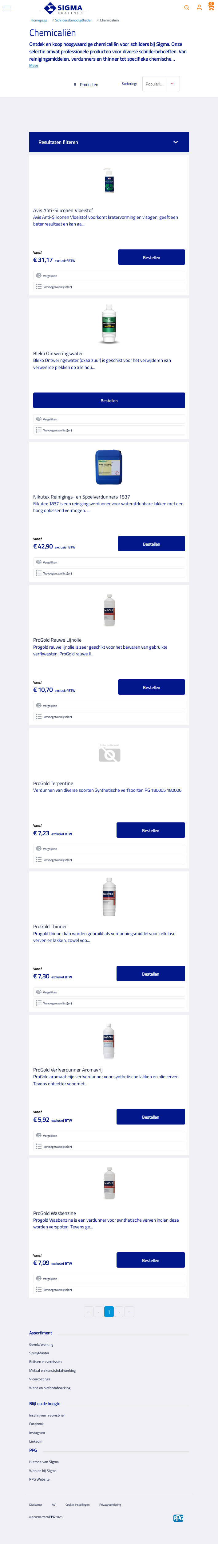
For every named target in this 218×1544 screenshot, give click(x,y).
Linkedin (35, 1441)
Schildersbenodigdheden (73, 20)
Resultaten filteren (58, 142)
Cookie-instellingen (77, 1504)
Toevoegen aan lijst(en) (54, 286)
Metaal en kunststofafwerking (52, 1370)
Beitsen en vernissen (45, 1361)
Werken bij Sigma (43, 1471)
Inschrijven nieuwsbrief (47, 1415)
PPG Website (39, 1479)
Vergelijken (46, 275)
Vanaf (37, 252)
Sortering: (129, 83)
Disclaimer (35, 1504)
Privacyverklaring (110, 1504)
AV (54, 1504)
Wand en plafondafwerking (49, 1388)
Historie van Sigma (44, 1462)
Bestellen (151, 257)
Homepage (39, 20)
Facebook (36, 1424)
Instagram (37, 1433)
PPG (52, 1517)
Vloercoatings (39, 1379)
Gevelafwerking (41, 1344)
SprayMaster (39, 1353)
